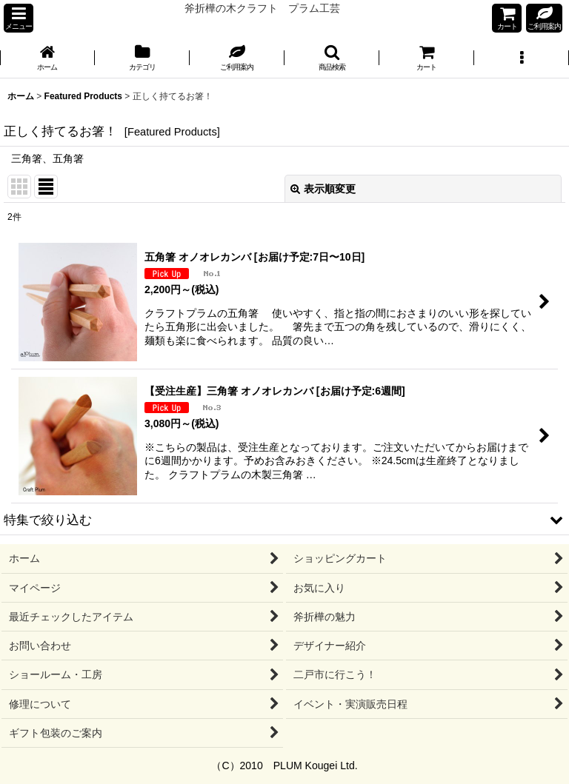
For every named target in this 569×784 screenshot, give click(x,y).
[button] (18, 18)
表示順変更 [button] (323, 189)
